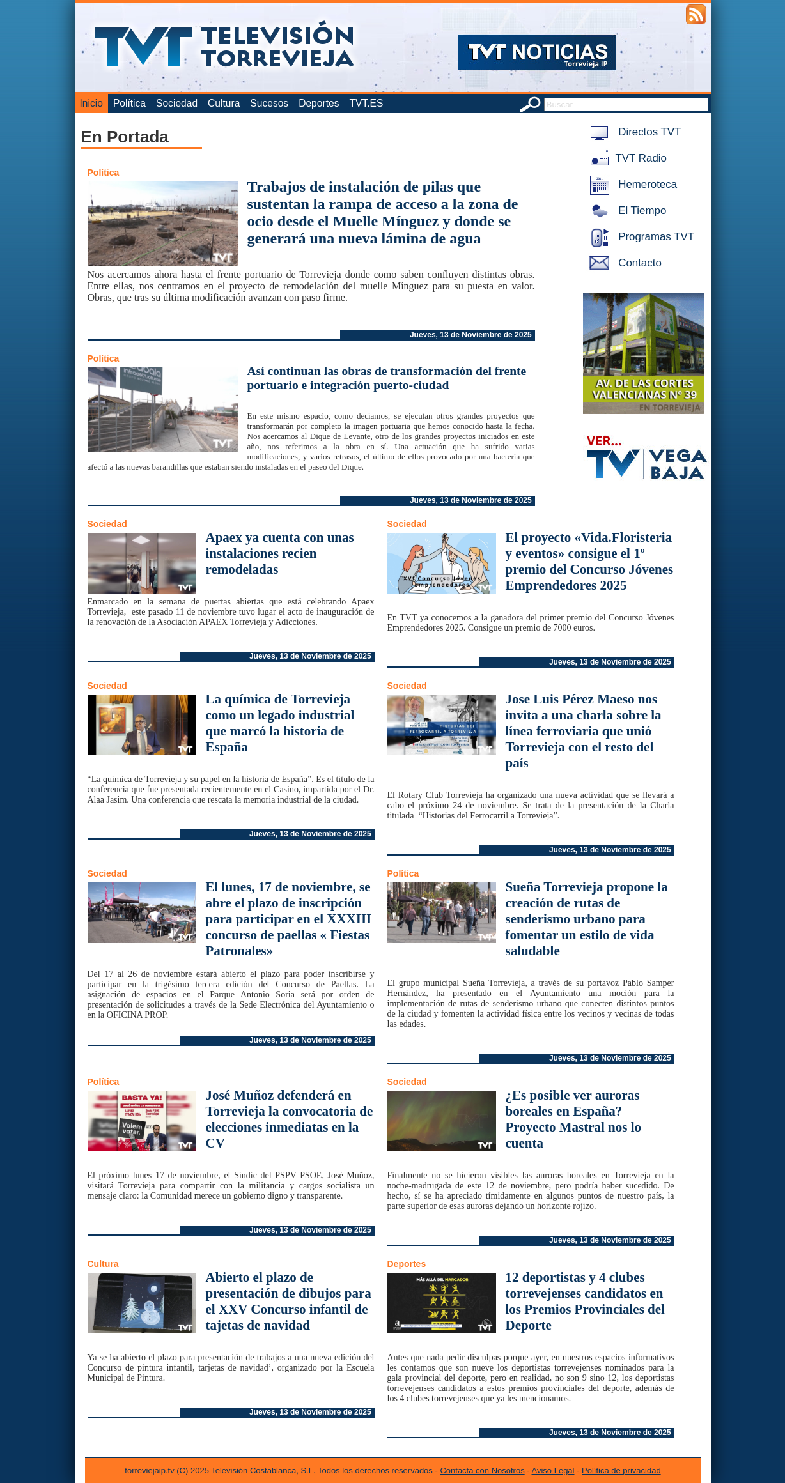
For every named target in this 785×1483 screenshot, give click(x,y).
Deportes (319, 103)
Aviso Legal (553, 1470)
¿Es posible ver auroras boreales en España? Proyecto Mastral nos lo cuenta (573, 1119)
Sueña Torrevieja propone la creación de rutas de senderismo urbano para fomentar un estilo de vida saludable (587, 918)
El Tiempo (626, 210)
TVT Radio (626, 158)
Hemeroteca (631, 184)
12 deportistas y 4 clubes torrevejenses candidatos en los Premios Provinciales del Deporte (585, 1301)
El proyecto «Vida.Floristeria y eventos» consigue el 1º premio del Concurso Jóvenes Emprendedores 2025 (590, 561)
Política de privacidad (621, 1470)
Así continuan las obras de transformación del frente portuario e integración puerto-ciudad (387, 378)
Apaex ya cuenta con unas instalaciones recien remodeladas (280, 553)
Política (129, 103)
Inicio (91, 103)
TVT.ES (366, 103)
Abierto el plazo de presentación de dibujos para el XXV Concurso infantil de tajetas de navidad (288, 1301)
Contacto (623, 263)
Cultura (224, 103)
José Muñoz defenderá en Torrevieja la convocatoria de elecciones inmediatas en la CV (289, 1119)
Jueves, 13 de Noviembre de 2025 (471, 334)
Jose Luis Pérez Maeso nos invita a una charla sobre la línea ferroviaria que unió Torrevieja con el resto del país (584, 731)
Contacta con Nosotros (482, 1470)
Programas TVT (640, 237)
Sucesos (269, 103)
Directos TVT (633, 132)
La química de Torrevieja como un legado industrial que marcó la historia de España (280, 723)
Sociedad (177, 103)
